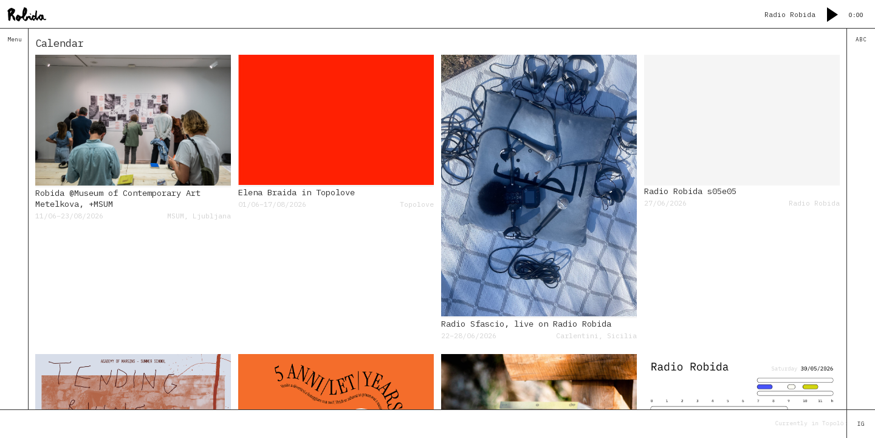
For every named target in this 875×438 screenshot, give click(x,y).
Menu (14, 39)
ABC (861, 39)
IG (861, 424)
